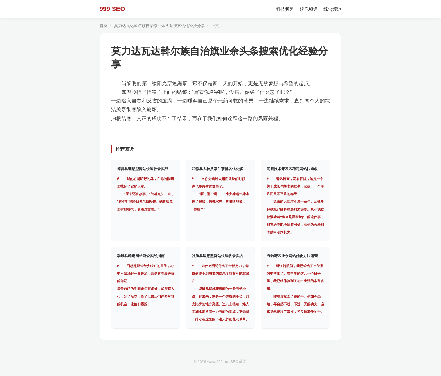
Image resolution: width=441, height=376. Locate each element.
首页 (103, 26)
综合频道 (332, 9)
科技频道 (285, 9)
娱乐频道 (309, 9)
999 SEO (112, 8)
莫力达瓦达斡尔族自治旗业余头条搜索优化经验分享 (159, 26)
